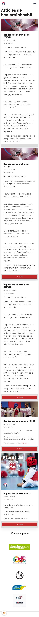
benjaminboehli (11, 40)
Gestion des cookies (19, 614)
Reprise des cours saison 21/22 (19, 421)
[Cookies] (4, 612)
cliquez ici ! (25, 443)
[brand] (4, 3)
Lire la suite (19, 276)
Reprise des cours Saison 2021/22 (16, 36)
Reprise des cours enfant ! (17, 493)
